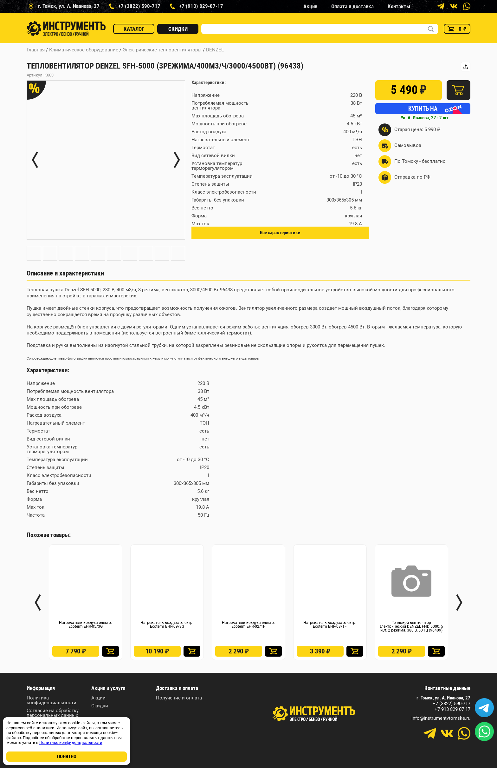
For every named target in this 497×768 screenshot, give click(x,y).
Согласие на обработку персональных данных (53, 713)
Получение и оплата (179, 698)
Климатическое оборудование (83, 50)
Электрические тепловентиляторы (162, 50)
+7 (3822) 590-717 (451, 703)
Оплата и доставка (352, 6)
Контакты (399, 6)
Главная (36, 50)
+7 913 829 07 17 (452, 709)
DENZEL (215, 50)
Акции (310, 6)
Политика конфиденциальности (51, 700)
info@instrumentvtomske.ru (440, 718)
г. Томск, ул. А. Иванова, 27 (443, 698)
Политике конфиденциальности (70, 742)
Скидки (178, 29)
